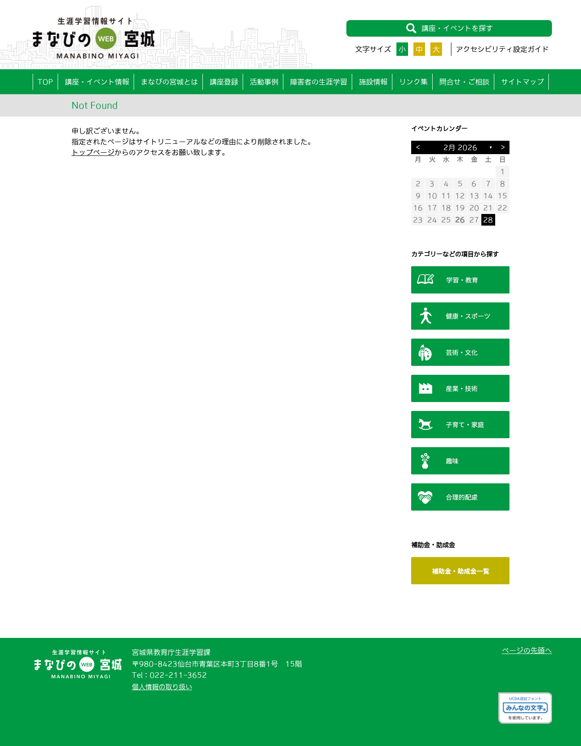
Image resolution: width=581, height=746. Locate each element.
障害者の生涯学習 (318, 81)
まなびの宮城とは (169, 81)
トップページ (93, 152)
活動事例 (264, 81)
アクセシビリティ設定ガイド (502, 49)
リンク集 (413, 81)
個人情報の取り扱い (164, 686)
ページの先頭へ (527, 650)
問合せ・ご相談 (464, 81)
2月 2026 (460, 147)
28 (488, 219)
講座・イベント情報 (97, 81)
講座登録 (224, 81)
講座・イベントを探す (449, 28)
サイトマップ (522, 81)
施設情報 (373, 81)
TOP (45, 81)
